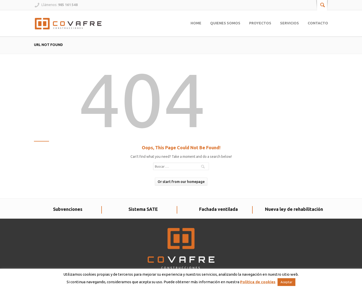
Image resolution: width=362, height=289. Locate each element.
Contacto (318, 23)
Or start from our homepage (181, 182)
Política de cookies (258, 282)
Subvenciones (67, 209)
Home (196, 23)
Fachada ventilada (218, 209)
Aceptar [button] (286, 282)
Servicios (289, 23)
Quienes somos (225, 23)
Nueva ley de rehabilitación (294, 209)
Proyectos (260, 23)
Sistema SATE (143, 209)
